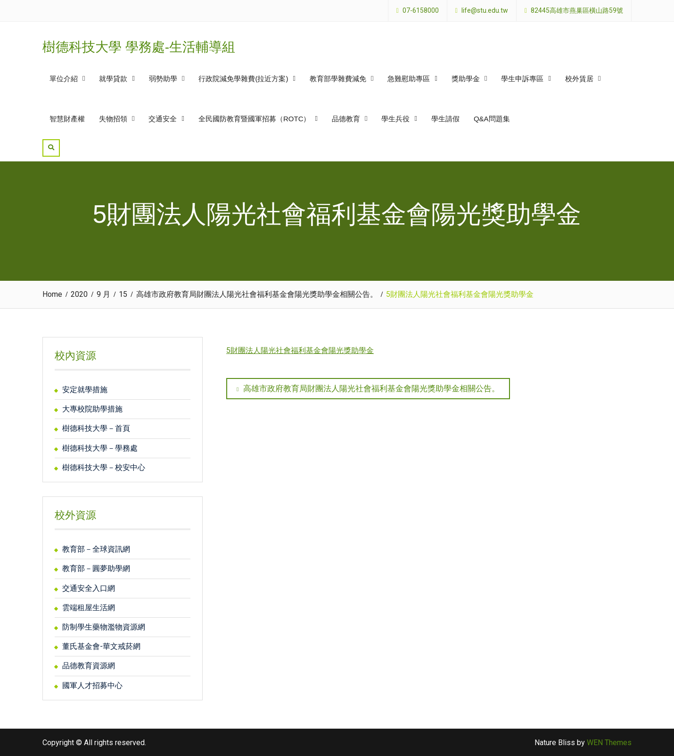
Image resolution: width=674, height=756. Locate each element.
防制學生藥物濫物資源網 (103, 626)
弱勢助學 (163, 79)
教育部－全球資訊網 (96, 549)
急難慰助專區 (408, 79)
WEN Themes (609, 742)
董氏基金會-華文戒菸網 (101, 646)
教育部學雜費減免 (338, 79)
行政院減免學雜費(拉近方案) (243, 79)
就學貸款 (113, 79)
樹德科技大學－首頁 (96, 428)
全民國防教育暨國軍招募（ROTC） (254, 119)
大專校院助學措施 (92, 408)
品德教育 (346, 119)
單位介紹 (63, 79)
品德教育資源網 (88, 665)
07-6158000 (421, 10)
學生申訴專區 (522, 79)
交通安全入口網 (88, 588)
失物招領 (113, 119)
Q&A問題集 (492, 119)
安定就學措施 (84, 389)
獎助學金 (466, 79)
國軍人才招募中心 (92, 685)
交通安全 (162, 119)
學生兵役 (395, 119)
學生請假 (445, 119)
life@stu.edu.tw (484, 10)
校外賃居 (579, 79)
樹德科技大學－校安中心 (103, 467)
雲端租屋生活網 (88, 607)
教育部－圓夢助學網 (96, 568)
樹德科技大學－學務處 (100, 448)
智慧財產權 (67, 119)
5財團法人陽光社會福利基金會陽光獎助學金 (300, 350)
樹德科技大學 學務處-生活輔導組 (138, 47)
